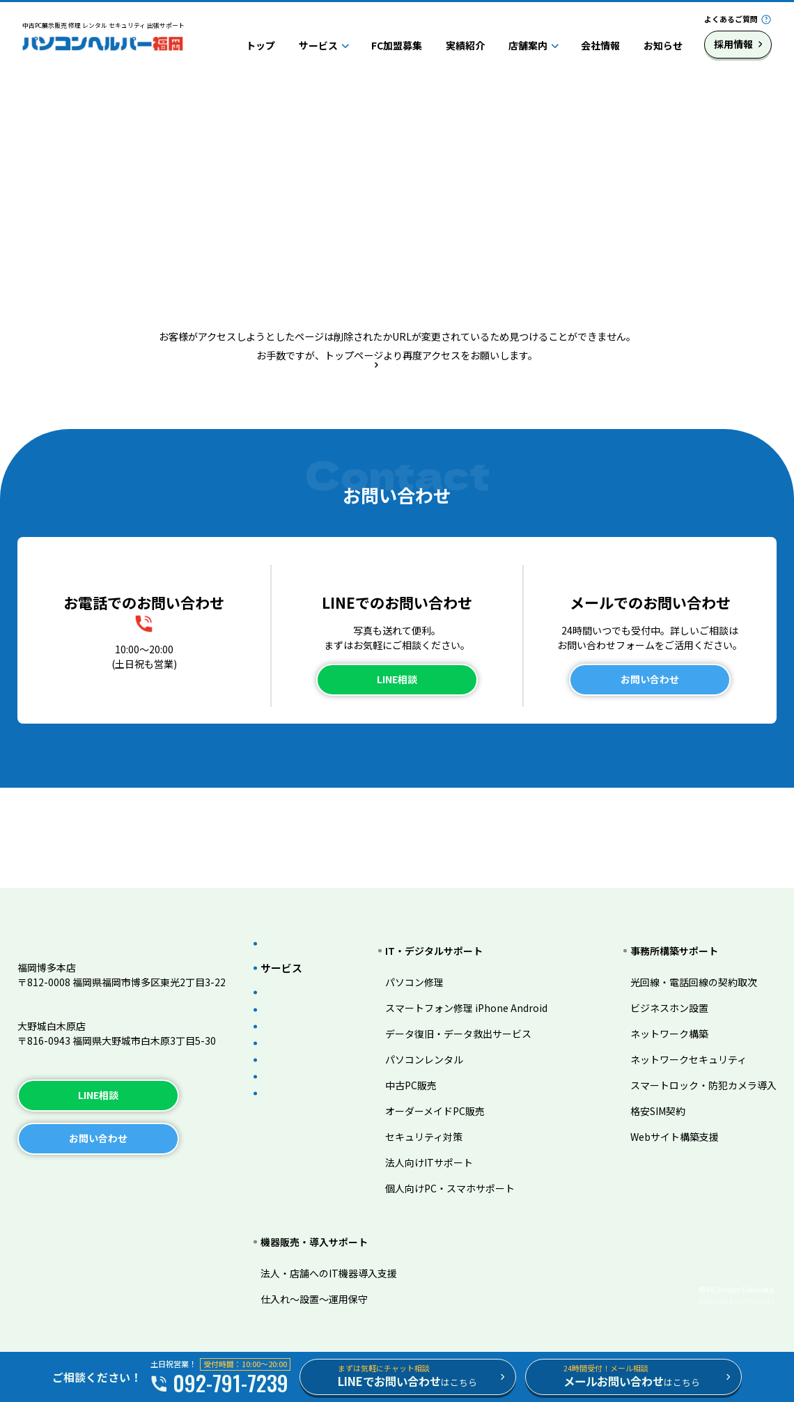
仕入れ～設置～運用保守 (314, 1299)
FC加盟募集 (396, 45)
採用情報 (733, 44)
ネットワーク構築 (669, 1011)
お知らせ (663, 45)
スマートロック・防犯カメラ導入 (703, 1062)
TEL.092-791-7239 (59, 990)
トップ (260, 45)
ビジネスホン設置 (669, 985)
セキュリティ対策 (439, 1114)
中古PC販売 (427, 1062)
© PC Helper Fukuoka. (737, 1289)
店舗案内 (527, 45)
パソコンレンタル (440, 1036)
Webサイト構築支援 (674, 1114)
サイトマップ (186, 1180)
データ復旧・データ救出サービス (474, 1011)
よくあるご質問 (731, 18)
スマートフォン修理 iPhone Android (482, 985)
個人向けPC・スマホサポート (466, 1165)
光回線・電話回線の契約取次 (693, 959)
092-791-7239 (156, 717)
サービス (318, 45)
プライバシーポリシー (76, 1180)
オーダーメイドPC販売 (451, 1088)
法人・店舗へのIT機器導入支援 (328, 1273)
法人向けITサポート (445, 1139)
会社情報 (600, 45)
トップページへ (396, 422)
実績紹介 (465, 45)
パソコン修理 (430, 959)
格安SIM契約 (657, 1088)
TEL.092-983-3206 (59, 1049)
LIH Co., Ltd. (757, 1300)
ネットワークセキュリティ (688, 1036)
